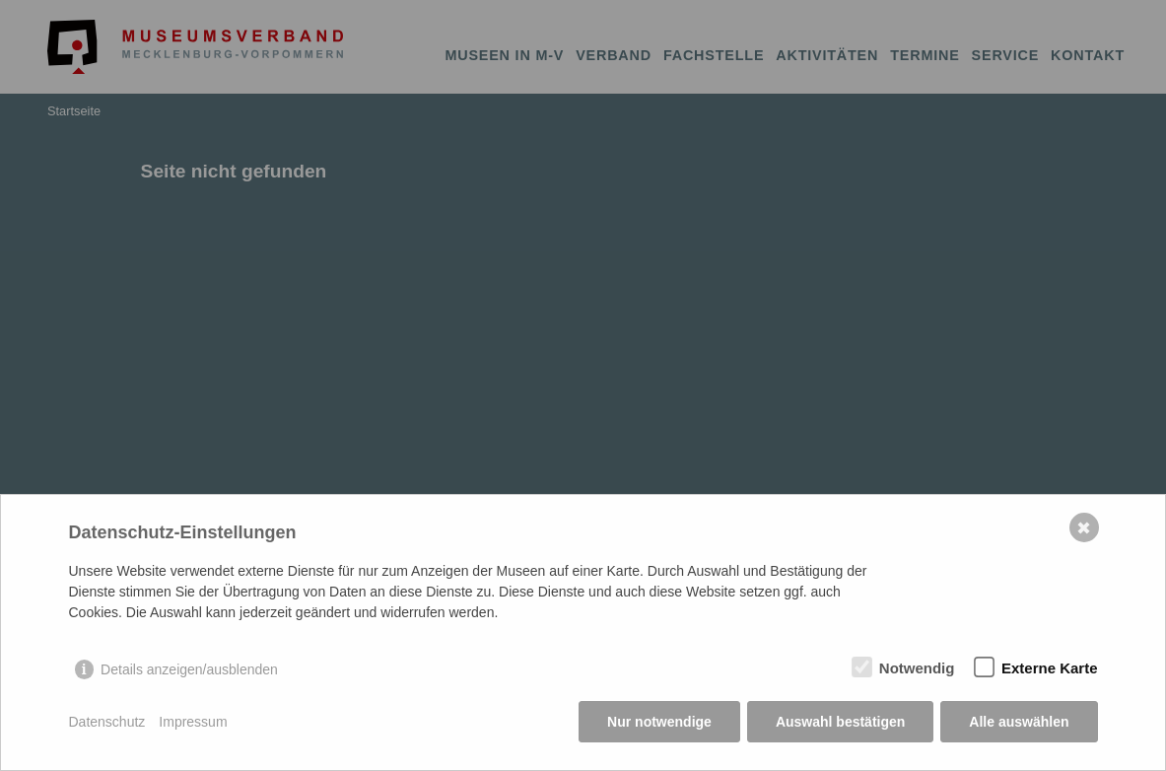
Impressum (193, 722)
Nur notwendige (659, 722)
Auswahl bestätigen (840, 722)
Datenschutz (107, 722)
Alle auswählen (1018, 722)
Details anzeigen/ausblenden (189, 669)
